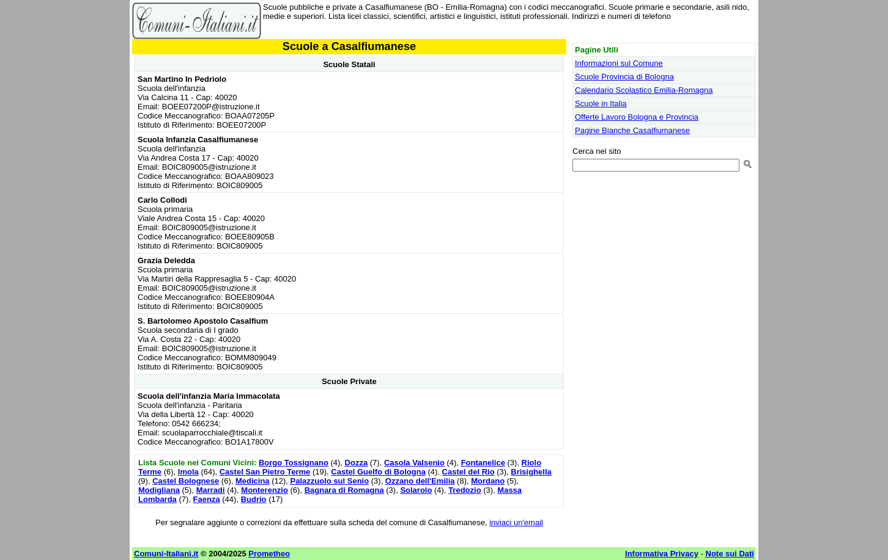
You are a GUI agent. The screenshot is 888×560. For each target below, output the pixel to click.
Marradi (210, 490)
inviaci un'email (516, 522)
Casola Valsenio (414, 462)
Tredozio (464, 490)
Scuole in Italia (601, 103)
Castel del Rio (468, 471)
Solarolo (416, 490)
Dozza (356, 462)
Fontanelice (483, 462)
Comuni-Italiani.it (166, 553)
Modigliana (159, 490)
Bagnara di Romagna (344, 490)
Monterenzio (264, 490)
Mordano (488, 480)
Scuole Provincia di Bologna (624, 76)
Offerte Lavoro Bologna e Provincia (636, 117)
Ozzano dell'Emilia (420, 480)
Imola (188, 471)
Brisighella (531, 471)
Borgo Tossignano (293, 462)
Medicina (252, 480)
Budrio (254, 499)
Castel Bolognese (185, 480)
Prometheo (269, 553)
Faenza (206, 499)
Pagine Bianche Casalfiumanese (632, 130)
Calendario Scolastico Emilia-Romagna (643, 90)
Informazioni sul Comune (619, 63)
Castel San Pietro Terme (265, 471)
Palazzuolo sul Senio (329, 480)
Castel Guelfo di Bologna (378, 471)
